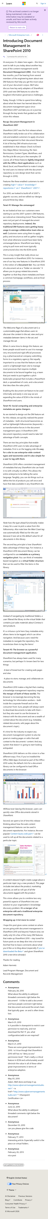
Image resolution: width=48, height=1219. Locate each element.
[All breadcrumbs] (5, 35)
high (13, 184)
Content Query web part (21, 833)
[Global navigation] (2, 3)
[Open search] (37, 3)
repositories (8, 188)
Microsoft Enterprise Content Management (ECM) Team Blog (20, 35)
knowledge (30, 184)
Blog (7, 1200)
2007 (35, 188)
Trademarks (22, 1207)
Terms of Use (10, 1207)
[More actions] (42, 35)
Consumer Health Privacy (15, 1203)
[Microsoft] (24, 3)
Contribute (18, 1200)
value (20, 184)
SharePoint (26, 188)
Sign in (43, 3)
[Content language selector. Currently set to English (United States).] (17, 1178)
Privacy (28, 1200)
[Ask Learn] (37, 35)
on (17, 188)
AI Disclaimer (10, 1196)
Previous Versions (25, 1196)
